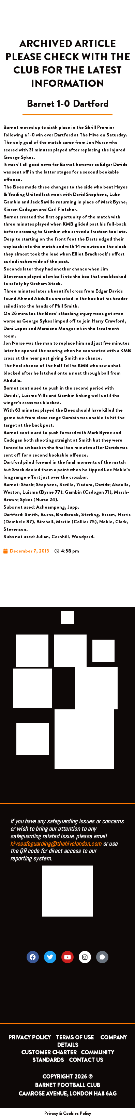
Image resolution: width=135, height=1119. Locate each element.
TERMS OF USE (75, 1037)
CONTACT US (86, 1060)
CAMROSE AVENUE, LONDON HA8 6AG (67, 1094)
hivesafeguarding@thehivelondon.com (55, 844)
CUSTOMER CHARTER (49, 1052)
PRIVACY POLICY (30, 1037)
